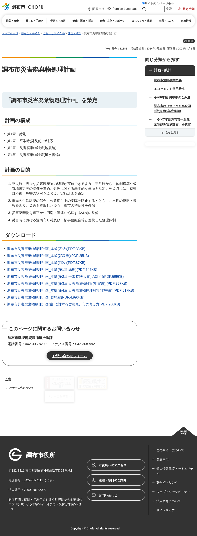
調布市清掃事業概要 (168, 80)
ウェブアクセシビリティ (173, 491)
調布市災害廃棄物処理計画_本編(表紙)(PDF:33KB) (46, 249)
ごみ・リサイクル (54, 33)
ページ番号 (166, 3)
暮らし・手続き (30, 33)
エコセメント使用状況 (169, 89)
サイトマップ (165, 510)
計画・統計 (74, 33)
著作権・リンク (167, 482)
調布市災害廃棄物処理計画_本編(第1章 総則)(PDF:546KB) (52, 270)
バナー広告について (21, 387)
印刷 (190, 41)
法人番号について (168, 501)
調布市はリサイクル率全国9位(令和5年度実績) (172, 108)
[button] (96, 9)
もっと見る (172, 132)
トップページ (10, 33)
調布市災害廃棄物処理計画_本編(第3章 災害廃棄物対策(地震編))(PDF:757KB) (67, 283)
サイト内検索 (144, 9)
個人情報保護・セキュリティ (174, 471)
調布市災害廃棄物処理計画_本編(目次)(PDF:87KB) (46, 263)
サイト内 (150, 3)
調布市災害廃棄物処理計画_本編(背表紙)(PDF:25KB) (48, 256)
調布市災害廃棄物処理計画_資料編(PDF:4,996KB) (45, 297)
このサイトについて (170, 450)
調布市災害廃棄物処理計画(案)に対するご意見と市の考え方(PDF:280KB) (63, 304)
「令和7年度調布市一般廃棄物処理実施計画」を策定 (172, 122)
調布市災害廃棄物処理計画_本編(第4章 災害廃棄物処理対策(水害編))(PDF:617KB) (70, 290)
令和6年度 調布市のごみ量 (172, 97)
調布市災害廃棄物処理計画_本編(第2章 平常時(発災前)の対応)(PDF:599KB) (65, 276)
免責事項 (162, 459)
